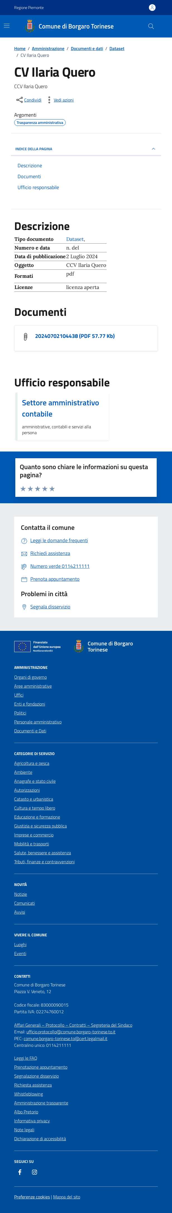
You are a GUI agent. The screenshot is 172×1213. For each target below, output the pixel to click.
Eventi (20, 953)
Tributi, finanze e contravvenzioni (44, 861)
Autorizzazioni (27, 790)
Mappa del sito (66, 1196)
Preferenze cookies (32, 1196)
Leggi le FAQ (25, 1058)
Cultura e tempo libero (34, 808)
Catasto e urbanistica (33, 799)
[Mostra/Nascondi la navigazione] (6, 25)
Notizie (20, 894)
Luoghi (20, 944)
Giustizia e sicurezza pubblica (40, 825)
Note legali (24, 1129)
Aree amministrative (33, 686)
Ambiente (23, 772)
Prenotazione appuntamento (40, 1067)
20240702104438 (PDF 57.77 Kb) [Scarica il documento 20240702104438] (75, 336)
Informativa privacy (32, 1120)
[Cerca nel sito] (151, 26)
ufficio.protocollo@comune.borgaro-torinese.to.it (71, 1031)
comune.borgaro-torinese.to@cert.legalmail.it (65, 1038)
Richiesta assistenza (33, 1085)
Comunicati (24, 903)
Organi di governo (30, 677)
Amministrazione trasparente (41, 1102)
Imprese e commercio (33, 834)
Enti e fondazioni (29, 703)
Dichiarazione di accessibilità (40, 1138)
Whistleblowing (28, 1093)
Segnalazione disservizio (36, 1076)
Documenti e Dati (30, 730)
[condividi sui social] (28, 99)
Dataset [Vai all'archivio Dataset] (75, 239)
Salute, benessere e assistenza (42, 852)
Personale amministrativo (38, 721)
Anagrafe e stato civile (35, 781)
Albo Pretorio (26, 1111)
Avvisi (19, 912)
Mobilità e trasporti (31, 843)
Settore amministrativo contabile (60, 408)
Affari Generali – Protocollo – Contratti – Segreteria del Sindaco (73, 1025)
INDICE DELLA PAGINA (86, 148)
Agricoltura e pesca (31, 763)
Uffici (18, 695)
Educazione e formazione (37, 817)
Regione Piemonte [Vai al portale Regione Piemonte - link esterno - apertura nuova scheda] (29, 7)
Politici (20, 712)
